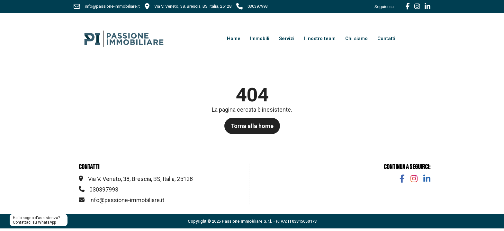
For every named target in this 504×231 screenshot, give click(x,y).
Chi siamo (356, 38)
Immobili (259, 38)
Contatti (386, 38)
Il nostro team (320, 38)
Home (233, 38)
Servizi (286, 38)
